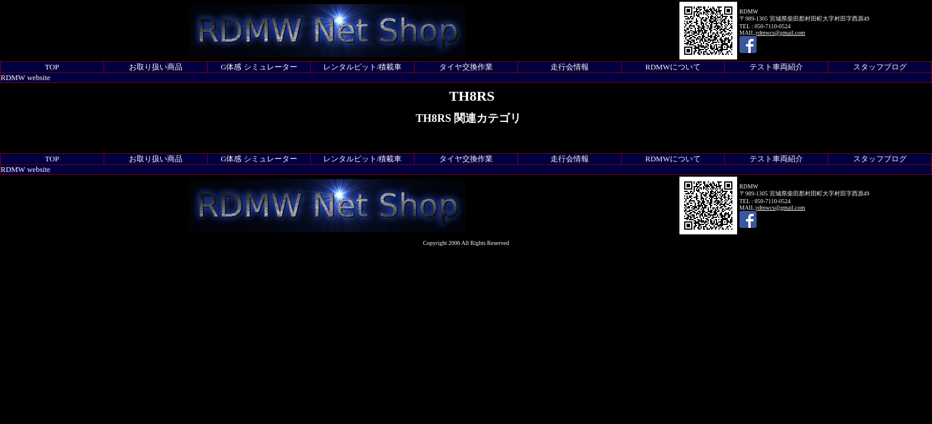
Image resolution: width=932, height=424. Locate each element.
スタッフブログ (880, 66)
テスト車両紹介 (776, 66)
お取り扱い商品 (156, 66)
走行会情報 (569, 66)
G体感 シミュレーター (259, 66)
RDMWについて (673, 66)
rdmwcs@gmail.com (780, 32)
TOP (52, 66)
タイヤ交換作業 (466, 66)
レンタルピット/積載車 (362, 66)
